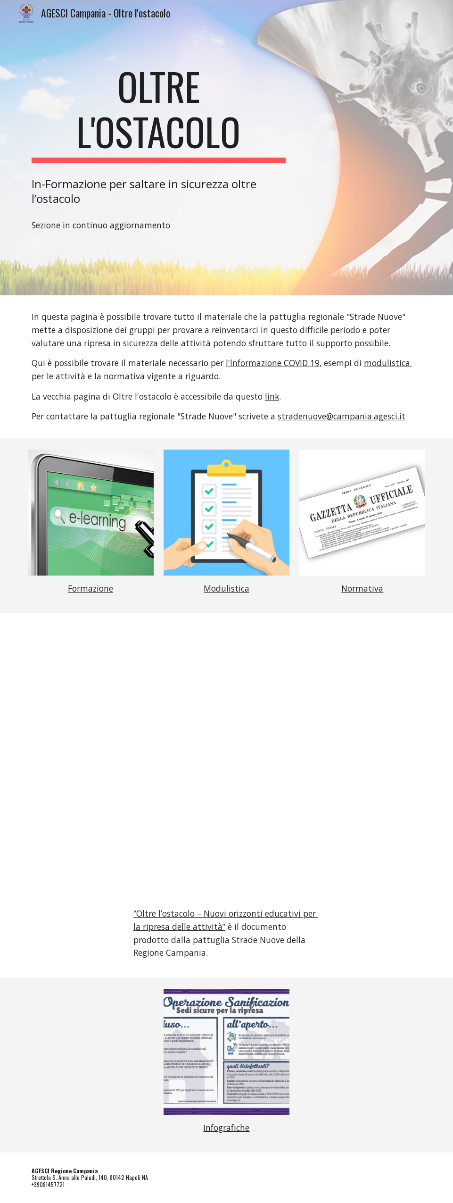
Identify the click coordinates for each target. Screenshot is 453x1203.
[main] (158, 113)
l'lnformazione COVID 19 (273, 362)
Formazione (90, 588)
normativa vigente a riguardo (161, 376)
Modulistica (226, 588)
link (272, 396)
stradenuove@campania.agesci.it (341, 416)
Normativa (362, 588)
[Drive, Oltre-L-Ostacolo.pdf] (226, 763)
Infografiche (226, 1127)
